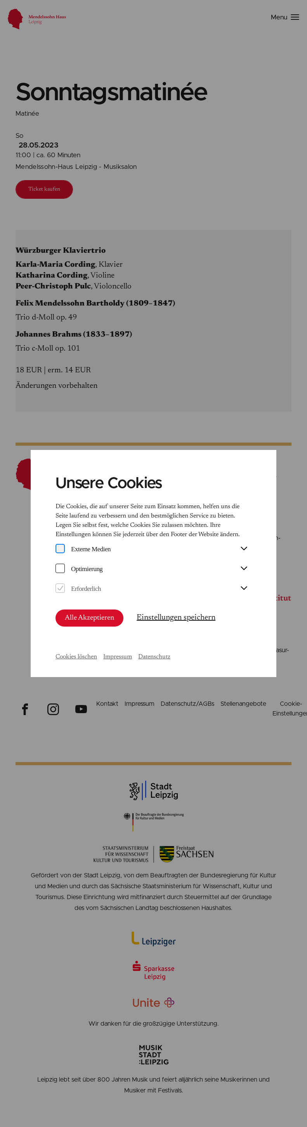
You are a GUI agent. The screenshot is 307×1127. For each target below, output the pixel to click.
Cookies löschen (76, 657)
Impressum (117, 657)
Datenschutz (154, 657)
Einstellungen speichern (176, 618)
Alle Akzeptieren (89, 618)
